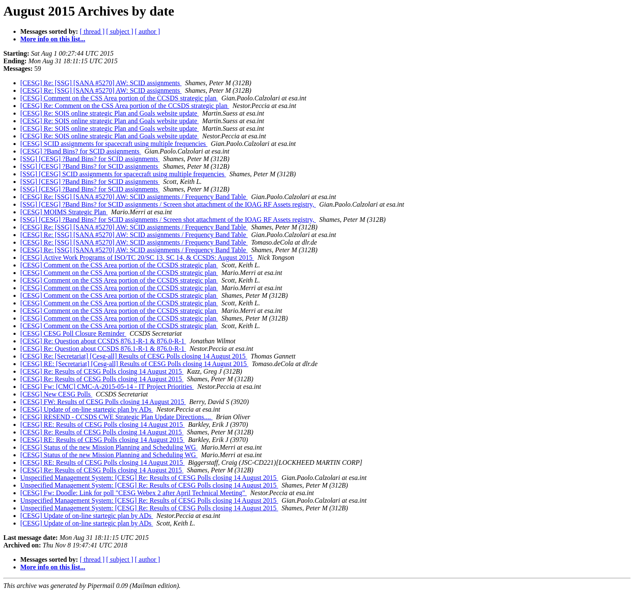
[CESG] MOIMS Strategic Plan (64, 212)
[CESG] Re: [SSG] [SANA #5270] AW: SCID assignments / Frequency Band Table (134, 196)
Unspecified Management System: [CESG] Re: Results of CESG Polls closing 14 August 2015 (149, 477)
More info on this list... (52, 39)
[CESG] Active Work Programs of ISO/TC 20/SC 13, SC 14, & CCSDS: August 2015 (137, 257)
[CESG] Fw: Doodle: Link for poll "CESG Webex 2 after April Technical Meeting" (133, 492)
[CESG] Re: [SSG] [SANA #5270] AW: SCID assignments (101, 82)
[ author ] (147, 31)
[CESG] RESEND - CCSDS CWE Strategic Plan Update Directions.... (116, 416)
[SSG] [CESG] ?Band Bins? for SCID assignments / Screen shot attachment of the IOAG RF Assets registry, (168, 204)
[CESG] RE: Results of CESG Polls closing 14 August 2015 (102, 424)
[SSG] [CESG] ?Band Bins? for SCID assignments (90, 158)
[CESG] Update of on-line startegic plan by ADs (86, 409)
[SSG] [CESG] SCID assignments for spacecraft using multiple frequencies (123, 174)
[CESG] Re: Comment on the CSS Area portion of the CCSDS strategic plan (124, 105)
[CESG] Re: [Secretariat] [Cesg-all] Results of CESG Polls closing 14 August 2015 (133, 356)
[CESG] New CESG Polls (56, 394)
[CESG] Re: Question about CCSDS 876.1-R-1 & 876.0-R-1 (103, 341)
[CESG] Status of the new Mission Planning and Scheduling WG (109, 447)
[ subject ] (119, 31)
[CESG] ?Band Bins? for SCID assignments (80, 151)
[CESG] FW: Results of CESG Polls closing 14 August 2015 (103, 401)
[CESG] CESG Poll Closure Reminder (73, 333)
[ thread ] (92, 31)
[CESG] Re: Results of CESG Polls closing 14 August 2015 (102, 371)
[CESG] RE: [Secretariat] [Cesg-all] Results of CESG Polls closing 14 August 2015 (134, 363)
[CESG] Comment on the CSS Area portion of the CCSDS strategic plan (119, 98)
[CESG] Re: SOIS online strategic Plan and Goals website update (109, 113)
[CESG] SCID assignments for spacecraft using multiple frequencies (113, 143)
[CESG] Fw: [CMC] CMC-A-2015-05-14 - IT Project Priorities (107, 386)
